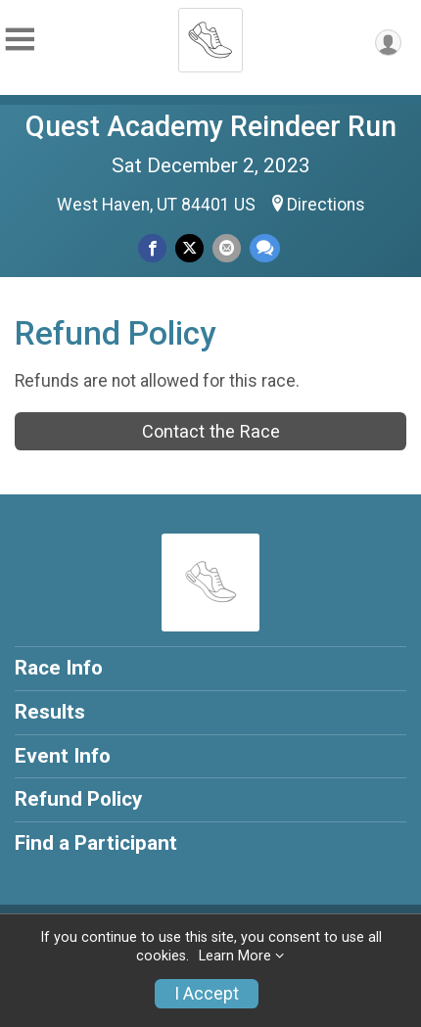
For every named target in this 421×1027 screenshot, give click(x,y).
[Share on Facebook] (152, 248)
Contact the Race (211, 431)
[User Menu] (388, 42)
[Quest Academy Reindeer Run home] (210, 34)
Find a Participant (96, 843)
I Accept (206, 994)
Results (50, 712)
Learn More (235, 956)
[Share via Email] (226, 248)
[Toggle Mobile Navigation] (19, 40)
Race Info (59, 667)
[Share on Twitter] (189, 248)
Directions (326, 204)
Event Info (63, 756)
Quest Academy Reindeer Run (211, 126)
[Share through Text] (265, 248)
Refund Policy (78, 799)
